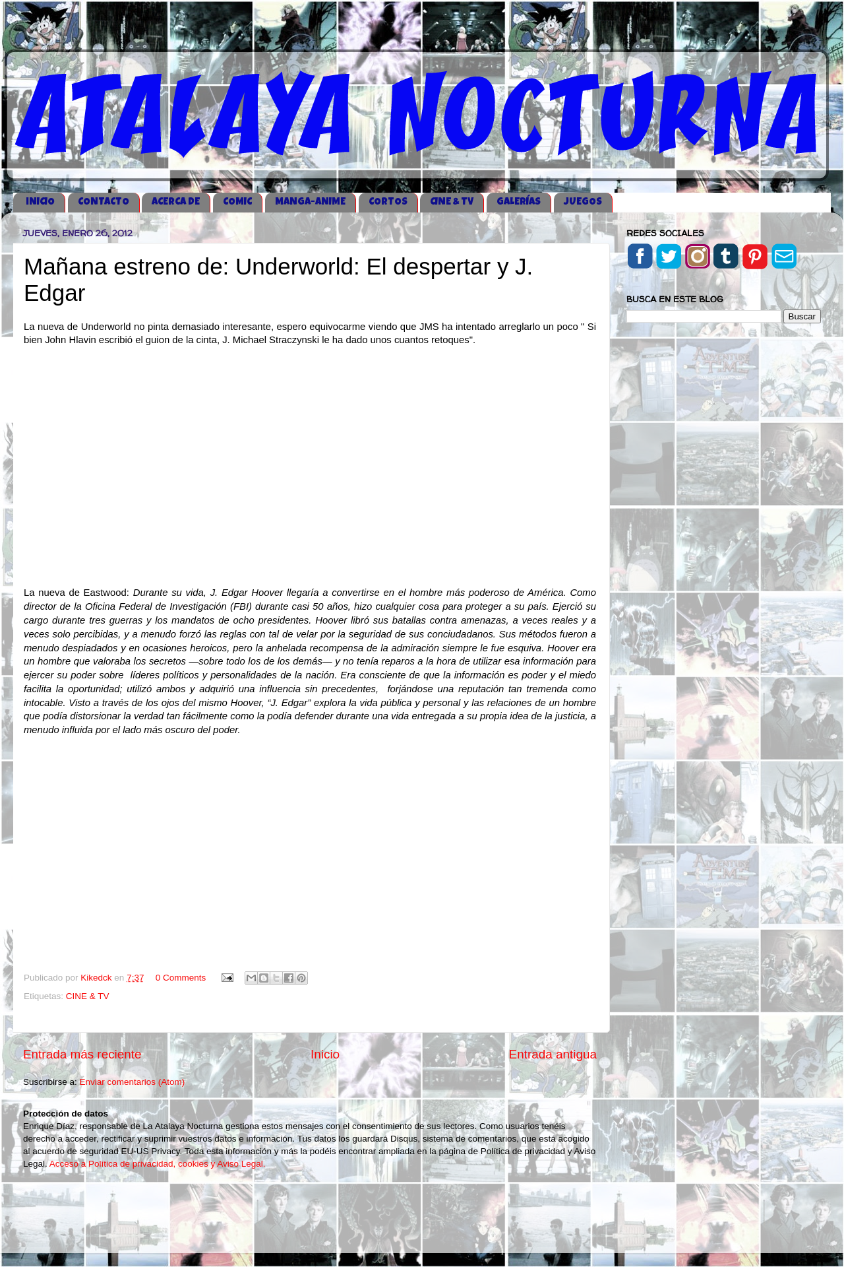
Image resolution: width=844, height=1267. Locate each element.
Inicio (325, 1054)
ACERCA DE (176, 202)
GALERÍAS (519, 202)
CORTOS (388, 202)
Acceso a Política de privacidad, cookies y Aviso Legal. (157, 1164)
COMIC (237, 202)
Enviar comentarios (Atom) (132, 1082)
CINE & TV (451, 202)
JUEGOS (583, 202)
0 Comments (181, 978)
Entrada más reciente (82, 1054)
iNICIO (40, 202)
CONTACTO (103, 202)
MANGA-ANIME (310, 202)
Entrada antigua (553, 1054)
